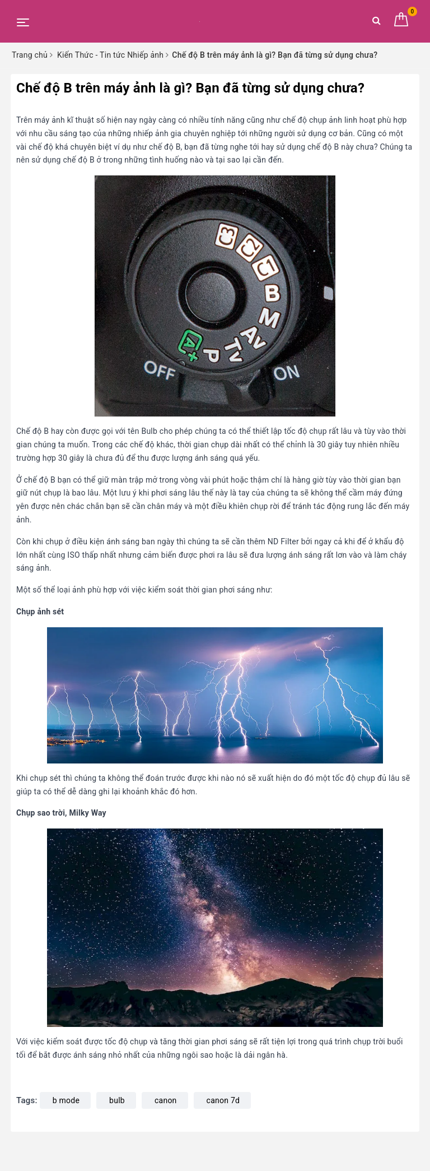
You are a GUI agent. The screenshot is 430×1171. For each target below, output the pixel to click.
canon (166, 1100)
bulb (117, 1100)
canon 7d (223, 1100)
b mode (66, 1100)
